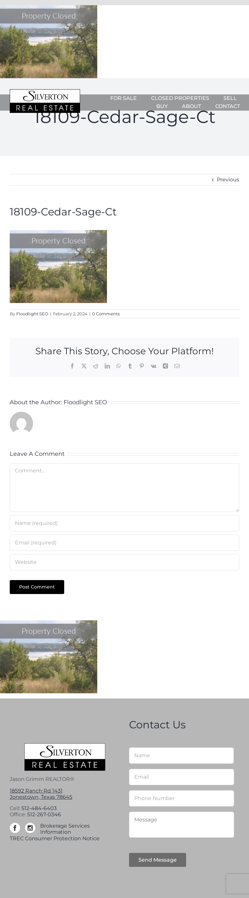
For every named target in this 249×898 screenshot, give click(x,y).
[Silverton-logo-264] (45, 92)
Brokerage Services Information (65, 829)
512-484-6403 (39, 808)
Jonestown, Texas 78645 (41, 797)
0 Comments (106, 313)
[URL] (124, 562)
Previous (228, 179)
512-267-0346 (44, 814)
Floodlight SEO (32, 313)
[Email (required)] (124, 543)
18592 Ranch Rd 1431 (36, 791)
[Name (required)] (124, 523)
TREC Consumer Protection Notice (55, 838)
